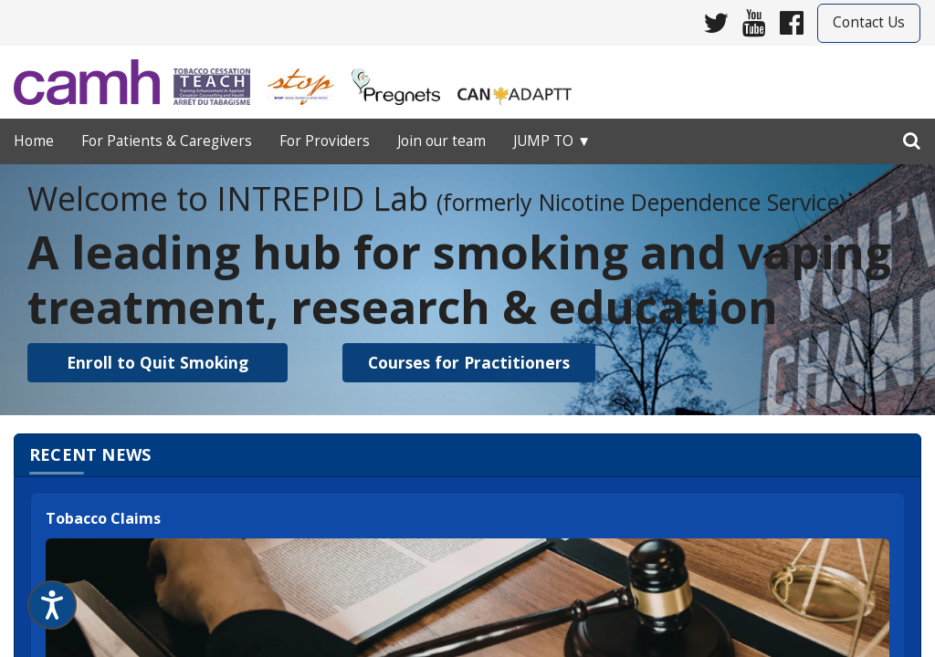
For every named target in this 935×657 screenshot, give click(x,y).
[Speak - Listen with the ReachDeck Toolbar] (52, 605)
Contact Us (869, 22)
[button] (157, 362)
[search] (911, 137)
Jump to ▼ (552, 141)
